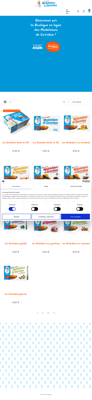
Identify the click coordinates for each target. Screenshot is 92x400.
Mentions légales (46, 394)
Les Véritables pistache (16, 294)
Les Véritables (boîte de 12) (46, 142)
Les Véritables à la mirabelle (76, 142)
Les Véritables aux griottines (46, 243)
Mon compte (7, 360)
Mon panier (6, 364)
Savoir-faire (6, 337)
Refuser (16, 217)
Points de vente (8, 345)
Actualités (6, 349)
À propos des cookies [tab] (76, 186)
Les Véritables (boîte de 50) (16, 142)
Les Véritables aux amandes (76, 243)
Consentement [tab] (16, 186)
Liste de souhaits (9, 368)
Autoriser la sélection (46, 217)
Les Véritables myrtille (16, 243)
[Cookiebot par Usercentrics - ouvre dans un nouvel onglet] (79, 181)
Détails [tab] (46, 186)
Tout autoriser (75, 217)
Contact (5, 353)
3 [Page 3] (48, 313)
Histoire (5, 341)
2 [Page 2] (42, 313)
